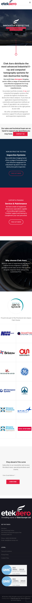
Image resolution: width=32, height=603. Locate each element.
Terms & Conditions (6, 551)
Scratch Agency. (16, 600)
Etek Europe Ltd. (15, 598)
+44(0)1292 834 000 (10, 538)
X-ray (25, 91)
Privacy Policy (5, 554)
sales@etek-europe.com (11, 540)
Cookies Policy (5, 558)
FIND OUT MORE (16, 173)
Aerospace (18, 79)
